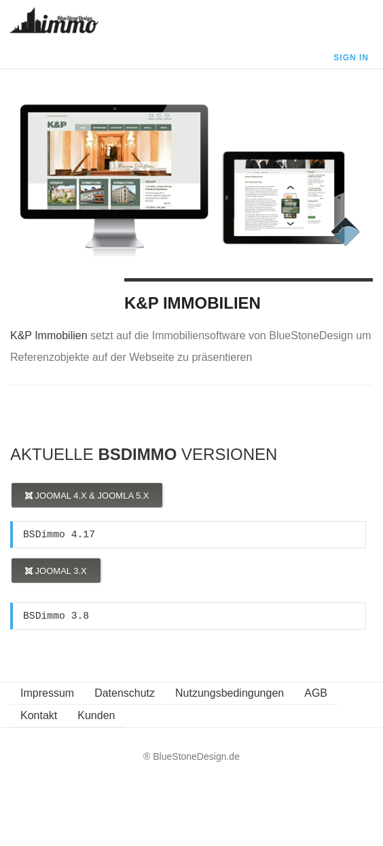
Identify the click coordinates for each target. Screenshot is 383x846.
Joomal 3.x (56, 571)
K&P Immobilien (192, 303)
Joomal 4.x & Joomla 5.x (87, 496)
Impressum (47, 693)
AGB (315, 693)
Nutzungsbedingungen (229, 693)
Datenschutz (124, 693)
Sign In (351, 57)
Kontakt (38, 715)
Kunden (96, 715)
